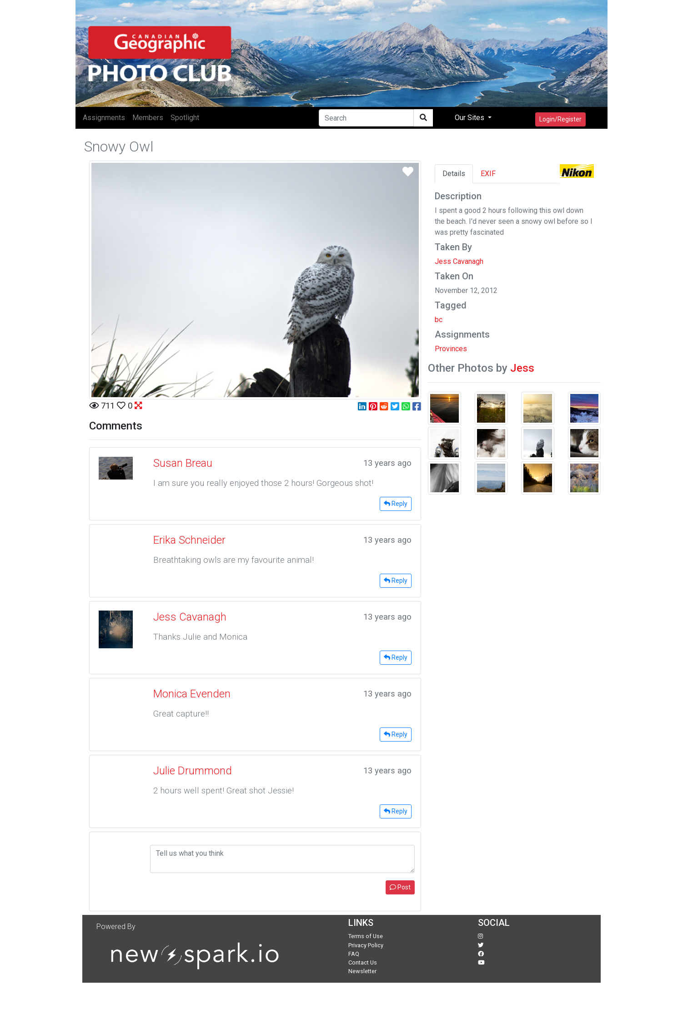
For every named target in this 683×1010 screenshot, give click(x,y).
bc (438, 319)
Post (400, 887)
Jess (522, 368)
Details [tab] (453, 173)
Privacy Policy (365, 945)
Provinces (451, 348)
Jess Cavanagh (459, 261)
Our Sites (470, 117)
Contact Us (362, 962)
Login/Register (560, 119)
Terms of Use (365, 936)
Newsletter (362, 971)
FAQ (353, 953)
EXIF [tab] (488, 173)
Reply (395, 503)
